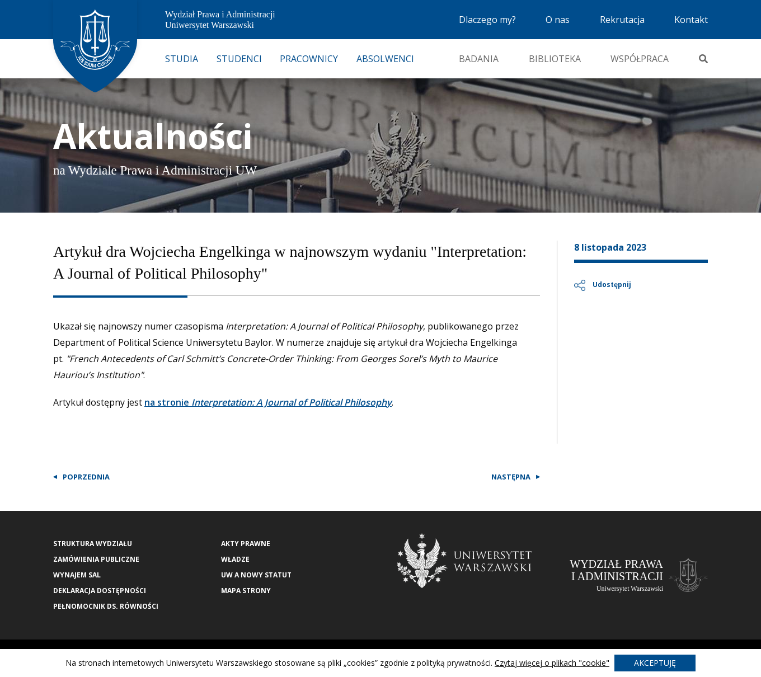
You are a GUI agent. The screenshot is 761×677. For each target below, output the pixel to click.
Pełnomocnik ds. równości (105, 606)
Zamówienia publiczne (96, 559)
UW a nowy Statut (256, 575)
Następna (510, 477)
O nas (558, 19)
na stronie (166, 402)
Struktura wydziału (92, 543)
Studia (181, 59)
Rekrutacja (622, 19)
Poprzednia (86, 477)
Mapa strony (246, 590)
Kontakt (691, 19)
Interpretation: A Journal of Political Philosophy (290, 402)
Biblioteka (555, 59)
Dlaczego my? (487, 19)
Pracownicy (309, 59)
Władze (235, 559)
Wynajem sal (77, 575)
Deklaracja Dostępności (99, 590)
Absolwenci (385, 59)
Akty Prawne (245, 543)
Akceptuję (655, 662)
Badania (479, 59)
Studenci (239, 59)
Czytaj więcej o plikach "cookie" (552, 662)
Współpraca (639, 59)
